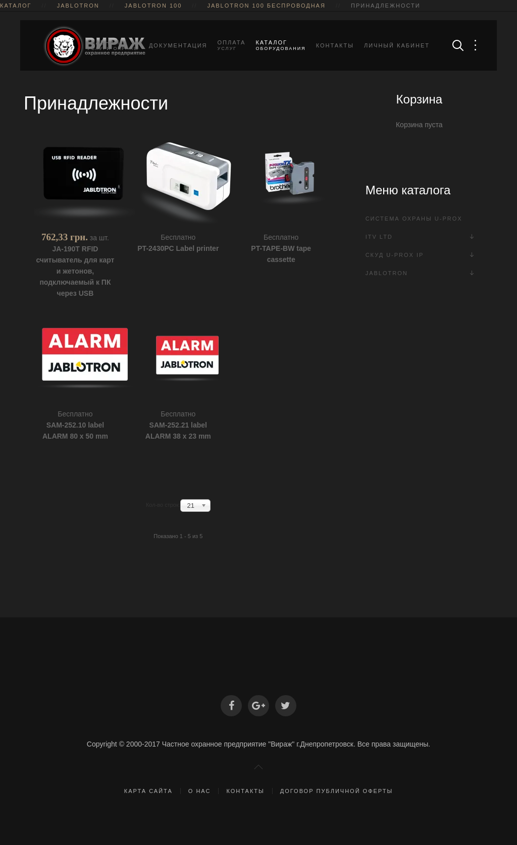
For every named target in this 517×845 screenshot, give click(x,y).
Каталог (280, 45)
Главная (113, 45)
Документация (178, 45)
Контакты (335, 45)
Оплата (232, 45)
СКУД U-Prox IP (395, 255)
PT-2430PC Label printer (178, 248)
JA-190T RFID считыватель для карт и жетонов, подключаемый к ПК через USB (75, 271)
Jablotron (387, 273)
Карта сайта (148, 791)
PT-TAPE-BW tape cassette (281, 253)
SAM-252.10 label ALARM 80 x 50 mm (75, 430)
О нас (199, 791)
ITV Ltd (379, 237)
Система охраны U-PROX (414, 219)
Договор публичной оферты (336, 791)
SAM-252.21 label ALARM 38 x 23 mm (178, 430)
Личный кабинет (397, 45)
